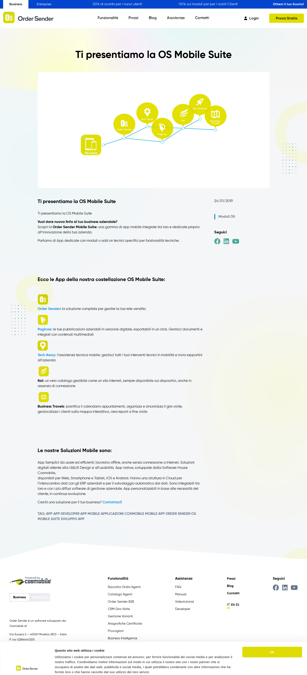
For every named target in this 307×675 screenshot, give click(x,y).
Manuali (180, 594)
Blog (153, 18)
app (49, 514)
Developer (182, 609)
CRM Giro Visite (119, 609)
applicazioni (112, 514)
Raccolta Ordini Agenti (124, 587)
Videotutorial (184, 601)
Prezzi (133, 18)
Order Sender (49, 309)
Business (15, 4)
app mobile (90, 514)
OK (272, 620)
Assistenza (176, 18)
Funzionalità (108, 18)
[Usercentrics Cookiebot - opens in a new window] (27, 667)
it (228, 605)
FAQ (178, 587)
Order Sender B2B (121, 601)
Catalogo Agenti (120, 594)
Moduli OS (226, 217)
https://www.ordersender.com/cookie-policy (119, 650)
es (237, 605)
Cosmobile (134, 514)
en (233, 605)
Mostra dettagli (220, 667)
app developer (66, 514)
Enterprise (44, 4)
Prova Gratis (286, 18)
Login (251, 18)
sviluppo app (72, 519)
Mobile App (155, 514)
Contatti (202, 18)
